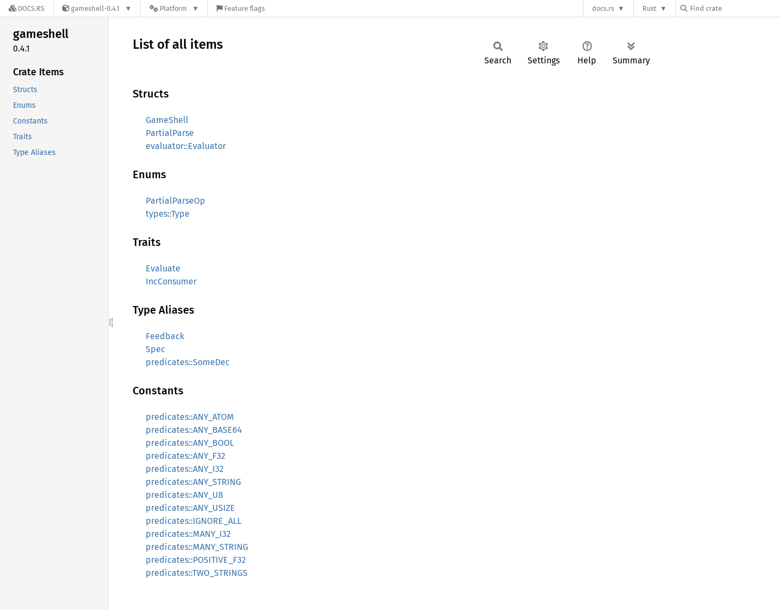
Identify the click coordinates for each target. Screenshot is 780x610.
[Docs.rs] (26, 8)
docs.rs (603, 8)
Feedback (165, 336)
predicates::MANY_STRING (197, 547)
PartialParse (170, 133)
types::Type (168, 214)
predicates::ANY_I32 (185, 469)
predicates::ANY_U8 (184, 495)
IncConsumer (171, 281)
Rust (649, 8)
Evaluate (163, 268)
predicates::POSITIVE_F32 (196, 560)
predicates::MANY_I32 (188, 534)
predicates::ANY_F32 (185, 456)
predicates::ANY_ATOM (190, 417)
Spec (155, 349)
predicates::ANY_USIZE (190, 508)
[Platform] (174, 8)
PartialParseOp (175, 201)
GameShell (167, 120)
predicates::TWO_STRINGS (197, 573)
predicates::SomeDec (188, 362)
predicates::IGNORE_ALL (194, 521)
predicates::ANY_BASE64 (194, 430)
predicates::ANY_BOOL (190, 443)
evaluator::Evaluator (186, 146)
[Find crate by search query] (734, 8)
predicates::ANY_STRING (193, 482)
